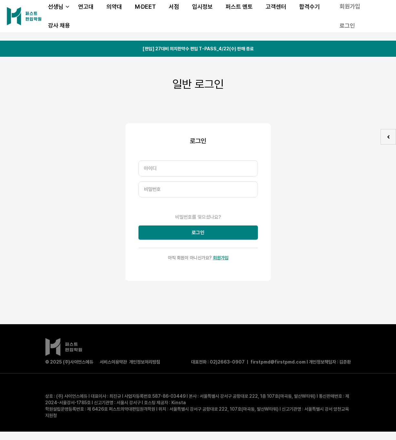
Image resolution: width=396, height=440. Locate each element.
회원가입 (220, 257)
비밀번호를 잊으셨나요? (198, 217)
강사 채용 (59, 25)
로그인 (347, 25)
